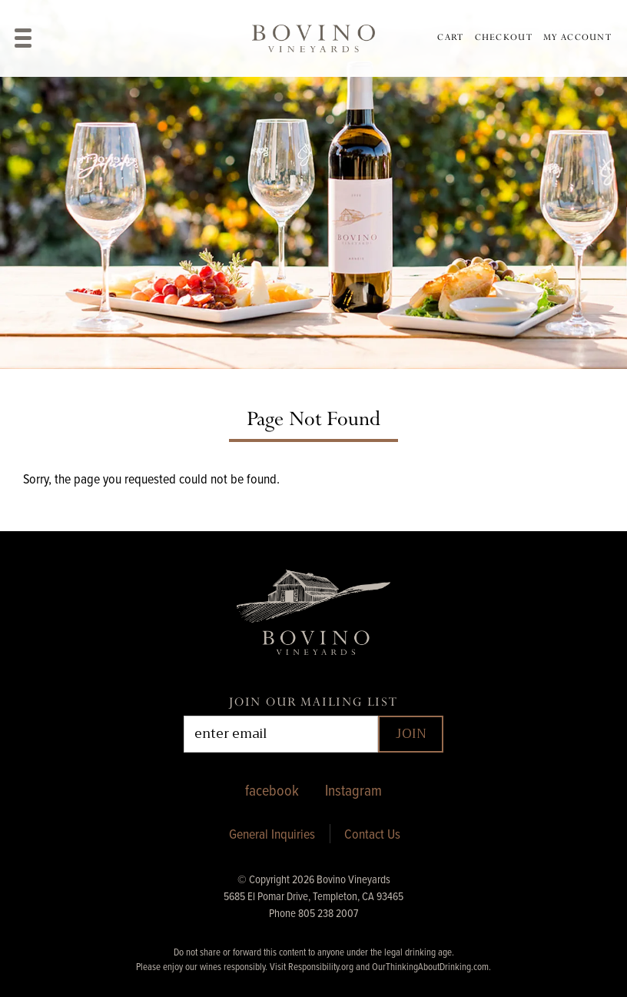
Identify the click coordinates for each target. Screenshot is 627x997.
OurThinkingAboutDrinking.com (430, 966)
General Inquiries (272, 833)
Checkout (503, 37)
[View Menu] (23, 38)
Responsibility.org (320, 966)
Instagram (353, 789)
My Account (577, 37)
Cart (450, 37)
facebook (272, 789)
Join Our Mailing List (313, 702)
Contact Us (372, 833)
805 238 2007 (328, 913)
